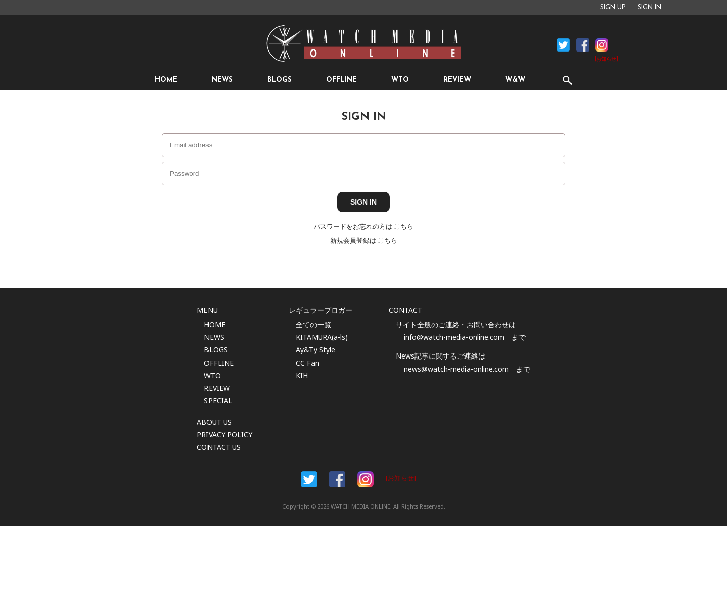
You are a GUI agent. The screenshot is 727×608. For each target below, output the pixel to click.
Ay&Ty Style (315, 349)
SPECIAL (218, 401)
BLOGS (279, 80)
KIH (302, 375)
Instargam (365, 479)
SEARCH (567, 80)
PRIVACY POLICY (224, 434)
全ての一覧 (313, 324)
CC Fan (307, 363)
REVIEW (457, 80)
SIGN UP (613, 8)
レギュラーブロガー (320, 310)
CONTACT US (219, 447)
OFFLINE (341, 80)
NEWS (222, 80)
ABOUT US (214, 422)
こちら (403, 226)
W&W (515, 80)
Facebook (563, 45)
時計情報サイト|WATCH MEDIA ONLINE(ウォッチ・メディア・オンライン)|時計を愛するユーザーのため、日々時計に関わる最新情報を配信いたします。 (363, 43)
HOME (165, 80)
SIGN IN (649, 8)
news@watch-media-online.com (456, 369)
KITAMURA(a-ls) (322, 337)
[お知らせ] (606, 59)
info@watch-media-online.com (454, 337)
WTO (400, 80)
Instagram (601, 45)
